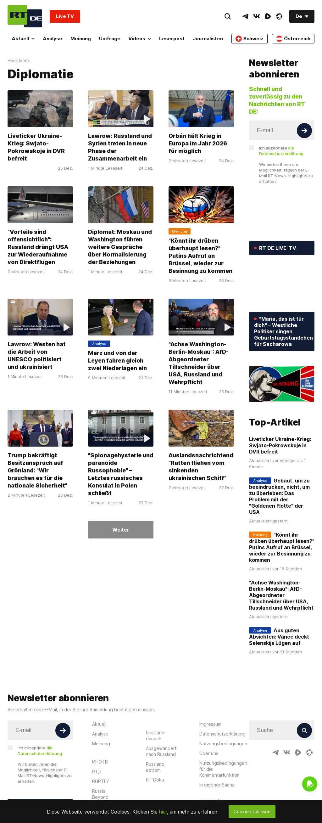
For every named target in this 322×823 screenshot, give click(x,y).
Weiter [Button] (120, 530)
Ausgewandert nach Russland (161, 751)
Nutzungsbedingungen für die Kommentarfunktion (223, 769)
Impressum (210, 724)
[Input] (281, 130)
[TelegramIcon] (245, 16)
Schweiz (250, 39)
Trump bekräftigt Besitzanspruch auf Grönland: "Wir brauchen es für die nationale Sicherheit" (37, 470)
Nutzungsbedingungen (223, 743)
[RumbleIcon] (268, 16)
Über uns (208, 753)
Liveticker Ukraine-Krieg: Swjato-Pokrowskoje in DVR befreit (36, 147)
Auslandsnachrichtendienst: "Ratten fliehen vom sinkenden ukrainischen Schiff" (209, 466)
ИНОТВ (100, 761)
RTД (97, 771)
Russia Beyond (100, 794)
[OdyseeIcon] (279, 16)
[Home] (25, 16)
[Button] (304, 130)
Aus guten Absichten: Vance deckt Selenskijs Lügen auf (279, 636)
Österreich (293, 39)
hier (163, 812)
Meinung (80, 39)
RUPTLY (100, 781)
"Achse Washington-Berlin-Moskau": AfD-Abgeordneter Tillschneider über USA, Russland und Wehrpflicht (199, 363)
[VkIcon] (257, 16)
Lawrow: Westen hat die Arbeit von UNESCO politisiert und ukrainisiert (37, 355)
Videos (139, 39)
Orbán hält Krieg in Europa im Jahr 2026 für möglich (198, 143)
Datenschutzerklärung (222, 733)
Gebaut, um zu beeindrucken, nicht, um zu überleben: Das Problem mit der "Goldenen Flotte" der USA (279, 496)
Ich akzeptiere (281, 150)
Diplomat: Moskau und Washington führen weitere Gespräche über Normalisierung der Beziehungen (120, 246)
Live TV (65, 16)
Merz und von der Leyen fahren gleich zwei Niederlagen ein (117, 360)
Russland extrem (155, 767)
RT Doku (155, 779)
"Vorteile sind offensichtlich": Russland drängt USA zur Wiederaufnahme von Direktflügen (38, 246)
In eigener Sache (217, 784)
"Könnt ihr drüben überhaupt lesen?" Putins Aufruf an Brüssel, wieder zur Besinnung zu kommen (200, 255)
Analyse (52, 39)
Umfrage (109, 39)
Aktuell (23, 39)
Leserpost (172, 39)
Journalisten (208, 39)
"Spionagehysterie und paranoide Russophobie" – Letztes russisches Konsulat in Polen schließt (120, 474)
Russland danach (155, 735)
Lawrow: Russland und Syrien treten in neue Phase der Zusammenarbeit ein (120, 147)
